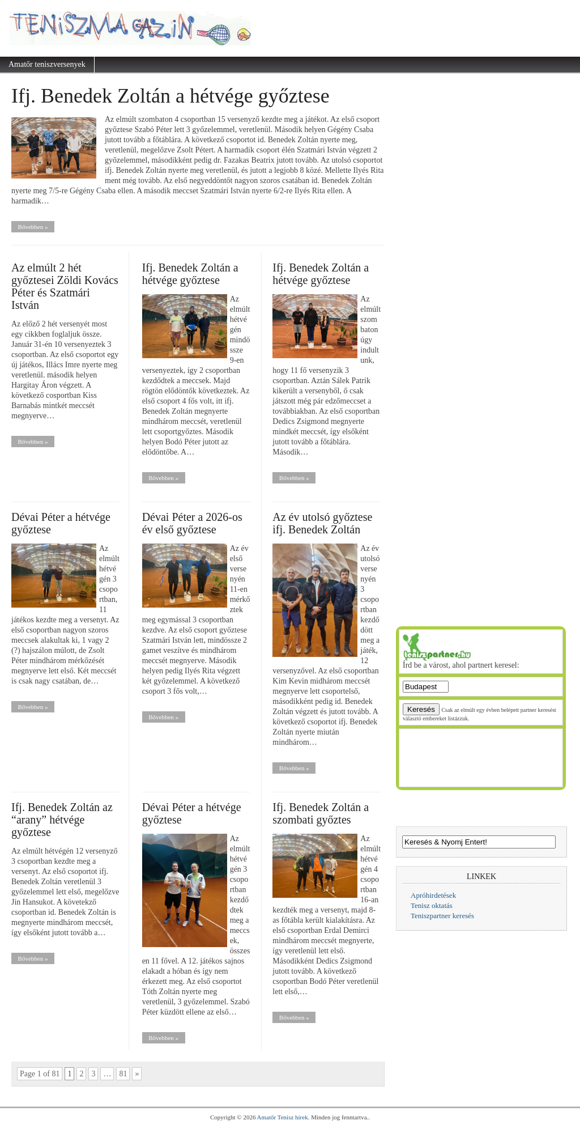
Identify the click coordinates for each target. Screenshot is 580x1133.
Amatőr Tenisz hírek (282, 1117)
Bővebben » (33, 226)
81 (123, 1074)
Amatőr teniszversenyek (47, 64)
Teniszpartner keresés (442, 915)
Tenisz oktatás (432, 905)
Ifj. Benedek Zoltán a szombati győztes (320, 813)
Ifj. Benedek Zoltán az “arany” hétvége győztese (62, 819)
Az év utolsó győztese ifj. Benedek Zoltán (322, 523)
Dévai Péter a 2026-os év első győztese (192, 523)
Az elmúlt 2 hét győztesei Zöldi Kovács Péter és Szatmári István (64, 286)
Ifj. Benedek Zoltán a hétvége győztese (170, 95)
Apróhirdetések (433, 895)
